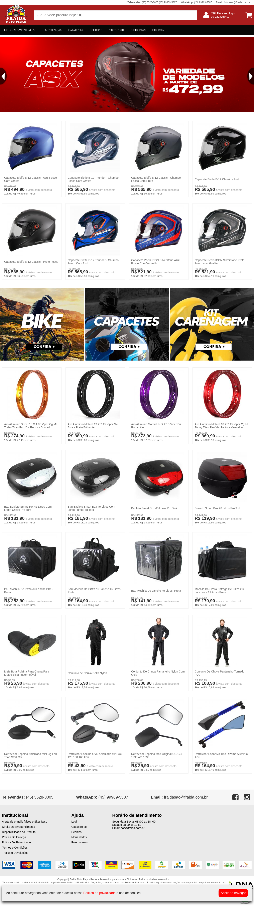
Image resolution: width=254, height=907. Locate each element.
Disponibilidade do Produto (18, 832)
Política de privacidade (99, 893)
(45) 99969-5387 (102, 797)
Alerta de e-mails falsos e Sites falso (24, 821)
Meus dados (79, 837)
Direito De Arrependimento (18, 826)
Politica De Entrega (14, 837)
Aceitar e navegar (233, 893)
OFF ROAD (96, 29)
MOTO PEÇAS (53, 29)
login (232, 13)
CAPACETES (75, 29)
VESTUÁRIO (116, 29)
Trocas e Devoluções (15, 852)
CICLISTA (158, 29)
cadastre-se (222, 16)
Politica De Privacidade (16, 842)
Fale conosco (79, 842)
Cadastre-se (79, 826)
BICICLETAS (138, 29)
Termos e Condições (15, 847)
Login (74, 821)
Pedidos (76, 832)
